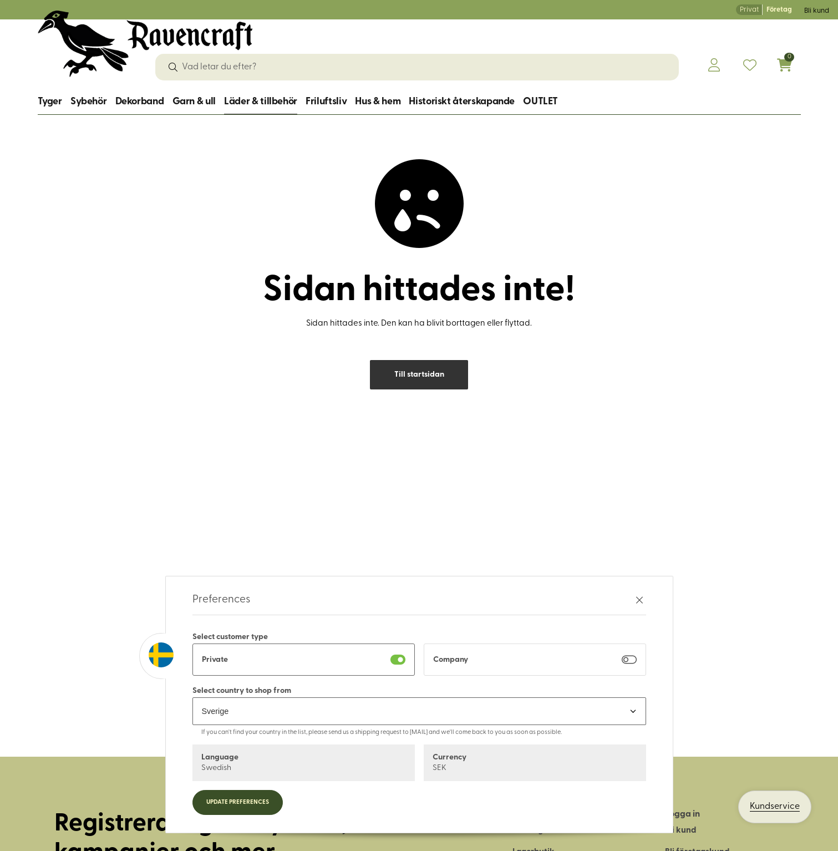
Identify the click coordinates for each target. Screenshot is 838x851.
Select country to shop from (241, 691)
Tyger (50, 102)
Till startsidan (419, 375)
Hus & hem (377, 102)
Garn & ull (194, 102)
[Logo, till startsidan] (145, 44)
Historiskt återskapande (462, 102)
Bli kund (816, 10)
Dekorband (139, 102)
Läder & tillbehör (260, 102)
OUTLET (540, 102)
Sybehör (88, 102)
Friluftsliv (326, 102)
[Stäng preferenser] (639, 600)
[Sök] (173, 67)
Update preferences (237, 802)
